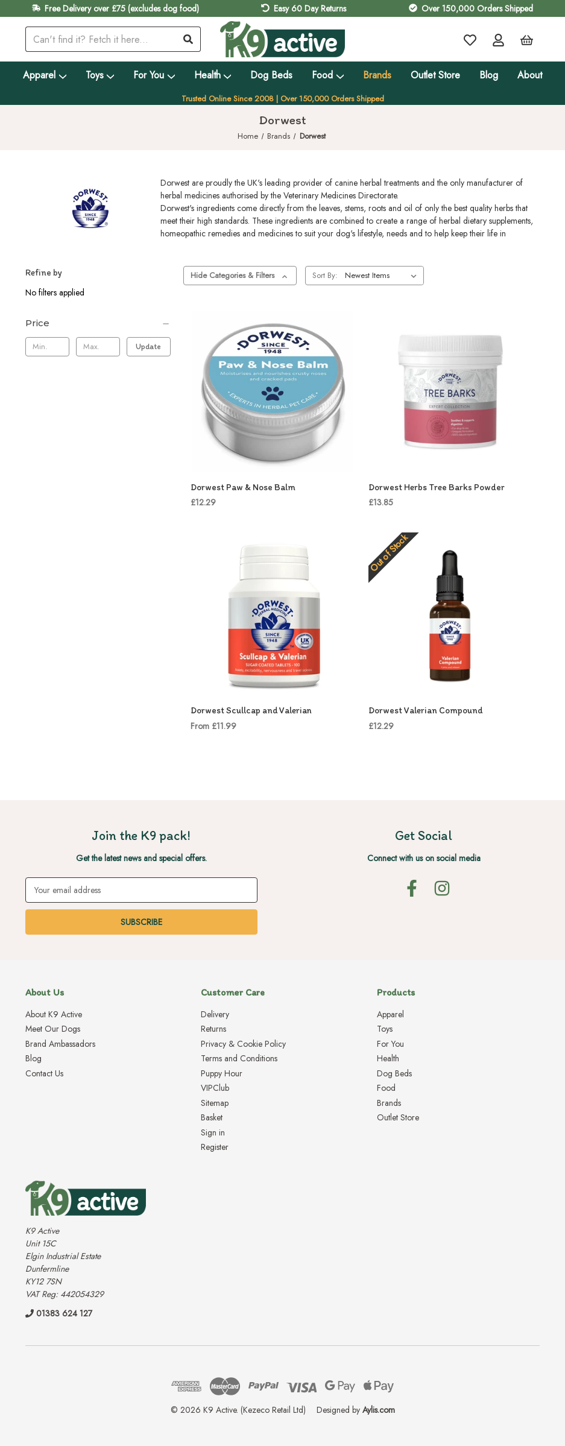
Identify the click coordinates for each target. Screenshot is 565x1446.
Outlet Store (435, 75)
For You (154, 75)
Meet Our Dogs (52, 1029)
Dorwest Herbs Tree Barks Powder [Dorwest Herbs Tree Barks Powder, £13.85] (436, 487)
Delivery (215, 1014)
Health (213, 75)
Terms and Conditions (239, 1058)
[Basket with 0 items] (527, 39)
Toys (100, 75)
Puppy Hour (221, 1073)
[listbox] (383, 276)
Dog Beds (271, 75)
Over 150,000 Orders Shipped (477, 8)
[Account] (498, 39)
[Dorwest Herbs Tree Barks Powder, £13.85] (450, 391)
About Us (44, 992)
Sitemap (215, 1103)
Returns (213, 1029)
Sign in (213, 1132)
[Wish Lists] (470, 39)
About (529, 75)
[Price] (98, 323)
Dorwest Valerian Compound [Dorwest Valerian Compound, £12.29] (425, 710)
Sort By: (325, 275)
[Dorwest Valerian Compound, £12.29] (450, 614)
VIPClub (215, 1088)
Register (215, 1147)
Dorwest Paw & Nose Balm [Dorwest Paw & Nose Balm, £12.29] (243, 487)
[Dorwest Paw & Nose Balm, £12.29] (272, 391)
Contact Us (44, 1073)
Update (148, 346)
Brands (377, 75)
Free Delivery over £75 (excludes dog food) (122, 8)
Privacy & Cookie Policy (243, 1044)
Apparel (44, 75)
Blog (488, 75)
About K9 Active (53, 1014)
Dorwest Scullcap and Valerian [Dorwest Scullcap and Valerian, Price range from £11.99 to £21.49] (251, 710)
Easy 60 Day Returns (310, 8)
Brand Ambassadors (60, 1044)
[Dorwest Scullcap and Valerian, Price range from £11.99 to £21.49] (272, 614)
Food (328, 75)
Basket (212, 1117)
